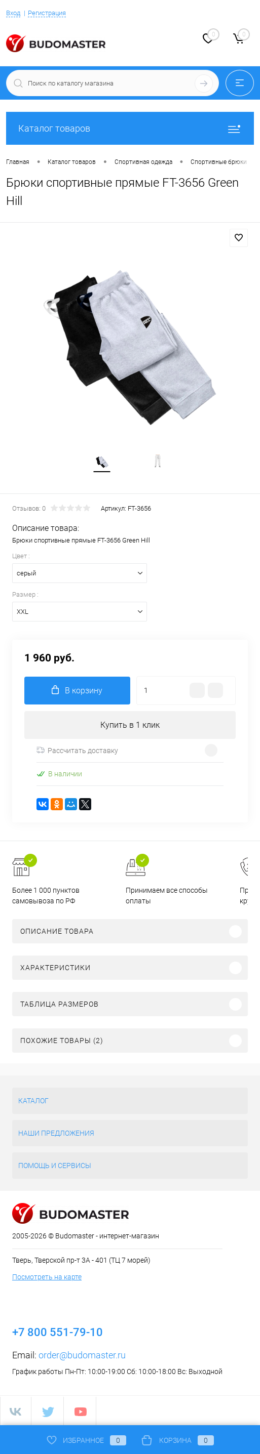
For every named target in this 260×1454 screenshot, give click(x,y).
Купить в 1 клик (130, 725)
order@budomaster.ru (82, 1355)
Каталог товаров (130, 128)
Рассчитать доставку (77, 750)
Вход (13, 13)
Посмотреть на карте (47, 1277)
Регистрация (47, 13)
